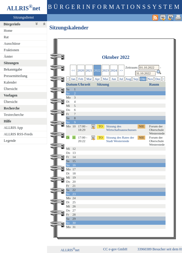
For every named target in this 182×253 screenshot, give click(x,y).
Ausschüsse (12, 43)
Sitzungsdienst (23, 17)
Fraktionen (11, 50)
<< (73, 70)
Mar (89, 79)
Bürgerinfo (12, 24)
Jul (121, 79)
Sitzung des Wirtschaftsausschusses (121, 128)
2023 (105, 70)
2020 (81, 70)
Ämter (8, 56)
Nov (150, 79)
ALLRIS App (13, 128)
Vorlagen (10, 95)
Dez (158, 79)
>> (121, 70)
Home (8, 31)
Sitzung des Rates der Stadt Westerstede (120, 139)
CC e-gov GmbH (115, 249)
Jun (113, 79)
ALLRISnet (70, 250)
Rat (6, 37)
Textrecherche (14, 115)
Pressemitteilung (15, 76)
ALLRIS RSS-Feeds (18, 134)
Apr (97, 79)
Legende (10, 141)
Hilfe (7, 121)
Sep (135, 79)
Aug (128, 79)
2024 (114, 70)
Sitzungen (11, 63)
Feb (81, 79)
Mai (105, 79)
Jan (73, 79)
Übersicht (11, 89)
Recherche (12, 108)
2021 (89, 70)
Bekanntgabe (13, 69)
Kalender (10, 82)
